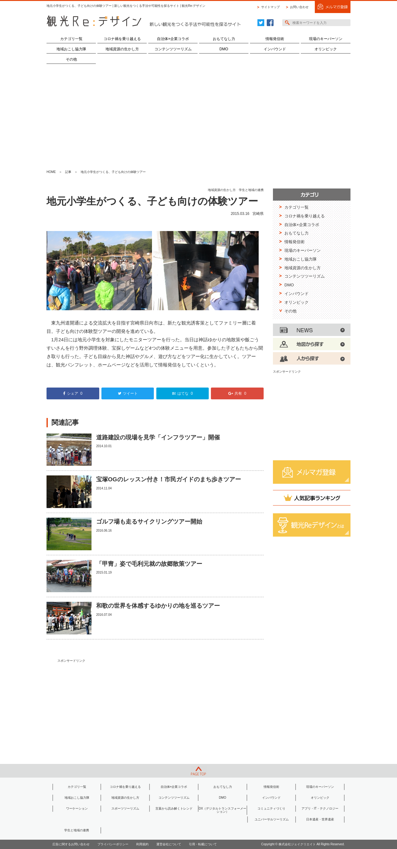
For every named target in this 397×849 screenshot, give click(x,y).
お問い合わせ (299, 7)
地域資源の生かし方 (122, 49)
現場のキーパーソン (325, 39)
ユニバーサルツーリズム (272, 819)
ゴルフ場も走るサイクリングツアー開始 (149, 521)
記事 (68, 172)
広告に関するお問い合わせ (71, 844)
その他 (71, 59)
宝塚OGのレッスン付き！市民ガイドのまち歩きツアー (168, 479)
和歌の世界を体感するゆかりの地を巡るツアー (158, 605)
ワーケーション (77, 808)
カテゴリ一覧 (71, 39)
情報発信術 (274, 39)
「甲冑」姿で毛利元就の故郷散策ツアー (149, 564)
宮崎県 (258, 213)
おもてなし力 (224, 39)
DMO (224, 49)
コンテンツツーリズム (173, 49)
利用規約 (142, 844)
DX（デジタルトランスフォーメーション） (223, 810)
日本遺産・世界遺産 (320, 819)
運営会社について (168, 844)
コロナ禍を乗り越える (122, 39)
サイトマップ (270, 7)
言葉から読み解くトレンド (174, 808)
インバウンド (275, 49)
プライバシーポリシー (112, 844)
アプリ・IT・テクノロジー (319, 808)
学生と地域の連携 (251, 190)
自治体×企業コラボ (173, 39)
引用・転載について (203, 844)
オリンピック (325, 49)
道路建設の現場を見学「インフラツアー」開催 (158, 437)
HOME (51, 172)
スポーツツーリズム (125, 808)
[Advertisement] (198, 116)
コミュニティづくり (271, 808)
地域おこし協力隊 (71, 49)
